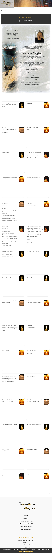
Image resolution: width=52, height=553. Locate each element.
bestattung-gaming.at (26, 547)
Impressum (26, 532)
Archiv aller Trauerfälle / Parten (25, 521)
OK (21, 551)
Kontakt (25, 518)
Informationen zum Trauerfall (26, 523)
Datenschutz (28, 551)
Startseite (25, 515)
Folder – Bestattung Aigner (25, 526)
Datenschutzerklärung (25, 529)
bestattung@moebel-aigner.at (26, 544)
